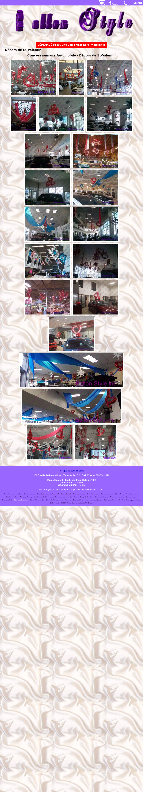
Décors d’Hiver (78, 500)
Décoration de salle (107, 494)
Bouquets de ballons (86, 497)
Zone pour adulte (131, 497)
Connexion (71, 505)
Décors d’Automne (66, 500)
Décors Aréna (119, 494)
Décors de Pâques (52, 500)
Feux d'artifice (52, 497)
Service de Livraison (101, 497)
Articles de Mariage (26, 497)
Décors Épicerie (66, 494)
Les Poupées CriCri (40, 497)
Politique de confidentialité (71, 471)
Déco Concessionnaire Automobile (48, 494)
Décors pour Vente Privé (112, 500)
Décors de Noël (7, 500)
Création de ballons (12, 497)
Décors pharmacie (79, 494)
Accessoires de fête (65, 497)
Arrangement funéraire (117, 497)
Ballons (76, 497)
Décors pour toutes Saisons (93, 500)
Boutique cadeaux (29, 494)
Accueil (6, 494)
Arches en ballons (16, 494)
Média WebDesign (87, 503)
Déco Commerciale (93, 494)
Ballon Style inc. (55, 503)
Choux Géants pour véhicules (131, 500)
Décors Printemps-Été (37, 500)
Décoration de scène (132, 494)
